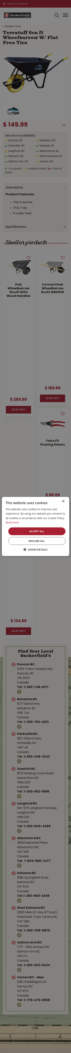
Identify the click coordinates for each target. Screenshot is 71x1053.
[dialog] (35, 526)
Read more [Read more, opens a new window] (12, 522)
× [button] (63, 501)
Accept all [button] (36, 531)
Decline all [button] (37, 541)
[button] (35, 549)
